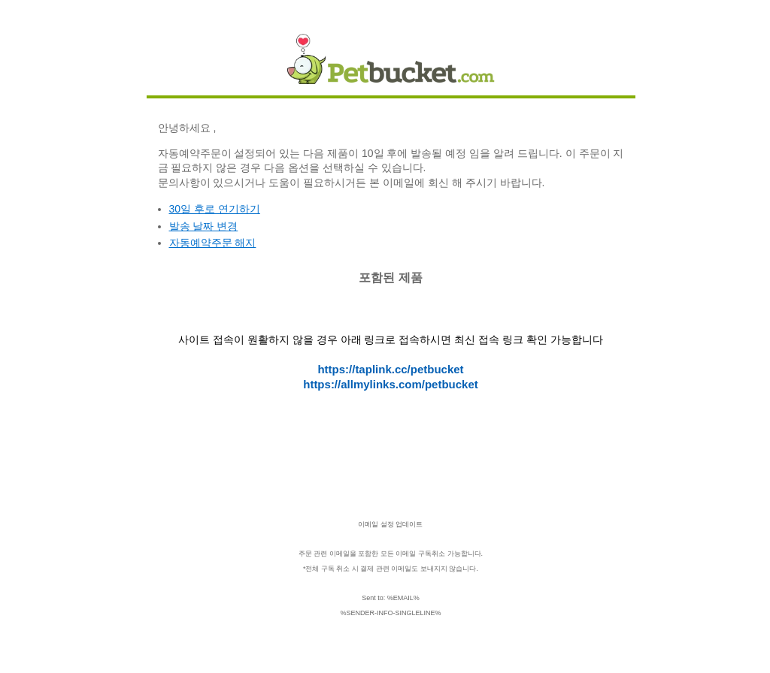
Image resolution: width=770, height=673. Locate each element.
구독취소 (431, 553)
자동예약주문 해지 (212, 243)
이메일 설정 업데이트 (390, 524)
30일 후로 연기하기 (214, 209)
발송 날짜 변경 (203, 226)
